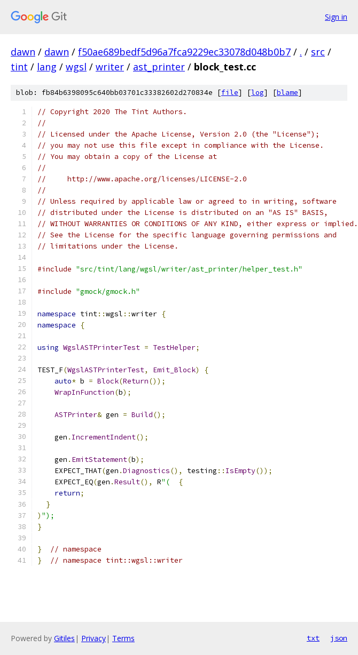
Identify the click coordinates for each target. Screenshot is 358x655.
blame (287, 92)
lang (47, 66)
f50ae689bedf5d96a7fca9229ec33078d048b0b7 (184, 51)
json (338, 638)
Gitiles (64, 638)
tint (19, 66)
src (318, 51)
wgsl (76, 66)
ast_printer (159, 66)
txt (313, 638)
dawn (23, 51)
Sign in (336, 17)
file (229, 92)
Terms (123, 638)
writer (110, 66)
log (257, 92)
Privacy (93, 638)
